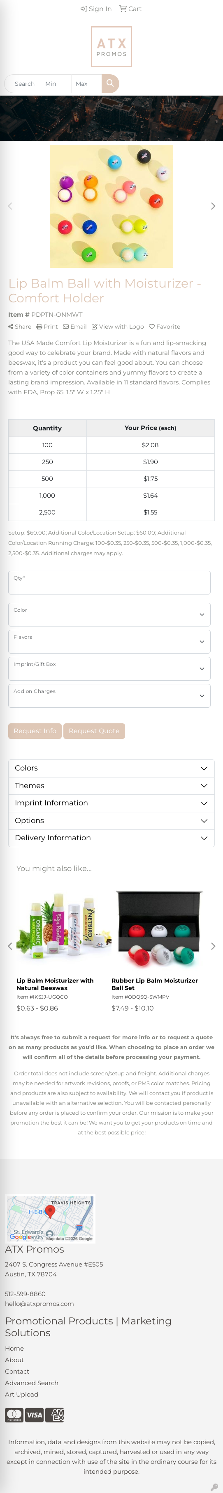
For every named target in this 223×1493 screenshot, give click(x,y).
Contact (17, 1371)
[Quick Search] (22, 83)
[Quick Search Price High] (86, 83)
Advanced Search (31, 1383)
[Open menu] (206, 83)
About (14, 1360)
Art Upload (21, 1394)
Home (14, 1348)
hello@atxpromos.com (39, 1304)
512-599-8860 (25, 1294)
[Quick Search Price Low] (56, 83)
